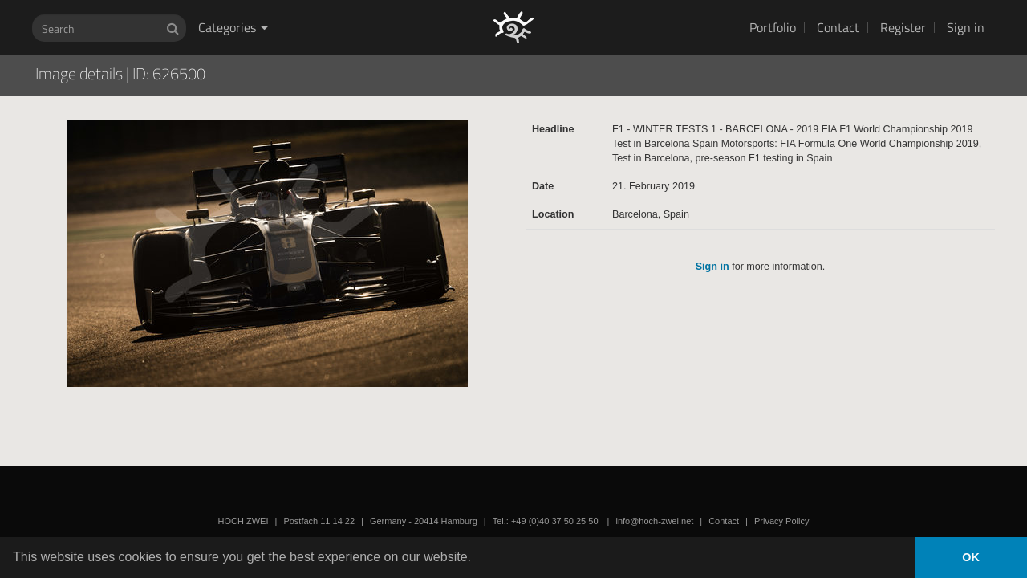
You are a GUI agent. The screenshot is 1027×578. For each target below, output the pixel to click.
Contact (838, 27)
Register (903, 27)
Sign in (965, 27)
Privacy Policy (781, 521)
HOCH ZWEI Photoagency (487, 0)
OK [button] (971, 557)
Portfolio (772, 27)
